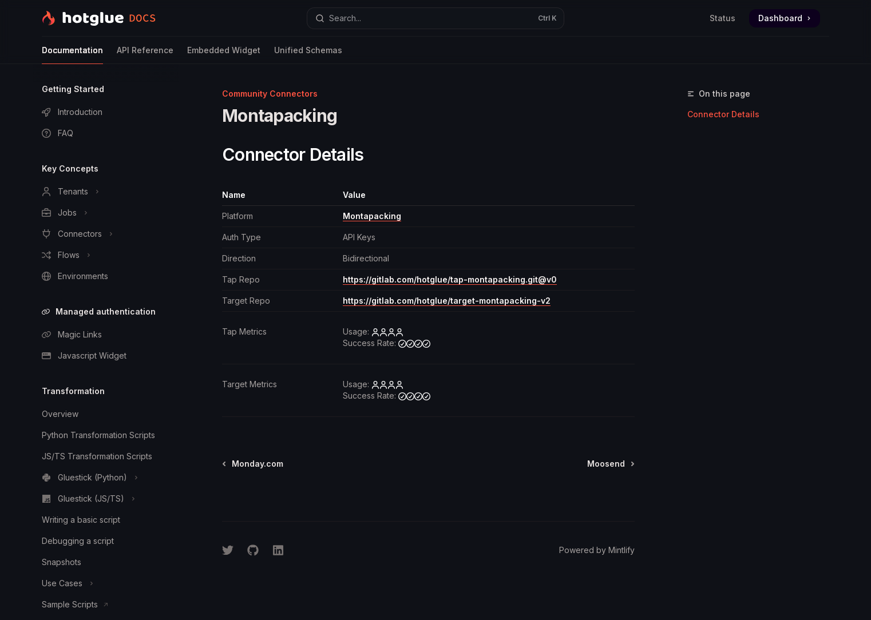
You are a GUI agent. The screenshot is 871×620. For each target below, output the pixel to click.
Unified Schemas (308, 54)
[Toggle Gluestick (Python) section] (106, 477)
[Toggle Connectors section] (106, 234)
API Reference (145, 54)
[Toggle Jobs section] (106, 212)
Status (722, 18)
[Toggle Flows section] (106, 255)
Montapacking (372, 216)
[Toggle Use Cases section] (106, 583)
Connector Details (723, 114)
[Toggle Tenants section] (106, 191)
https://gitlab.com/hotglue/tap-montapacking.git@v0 (450, 279)
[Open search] (435, 18)
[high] (387, 331)
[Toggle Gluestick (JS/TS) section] (106, 498)
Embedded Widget (223, 54)
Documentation (72, 54)
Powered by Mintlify (597, 550)
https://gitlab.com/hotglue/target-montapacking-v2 (447, 300)
